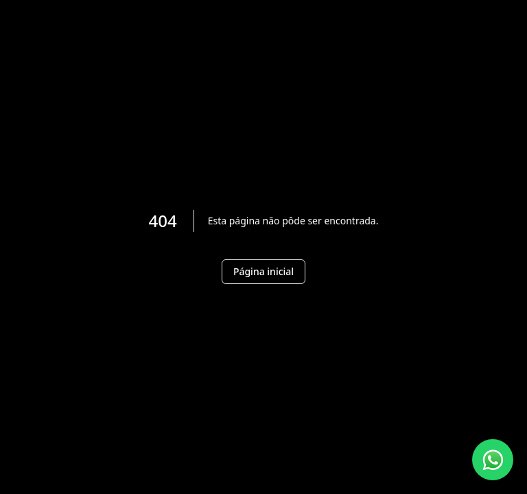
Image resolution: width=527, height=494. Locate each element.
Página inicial (263, 271)
